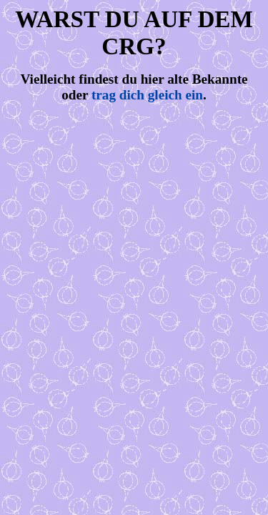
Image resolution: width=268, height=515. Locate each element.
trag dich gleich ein (147, 94)
